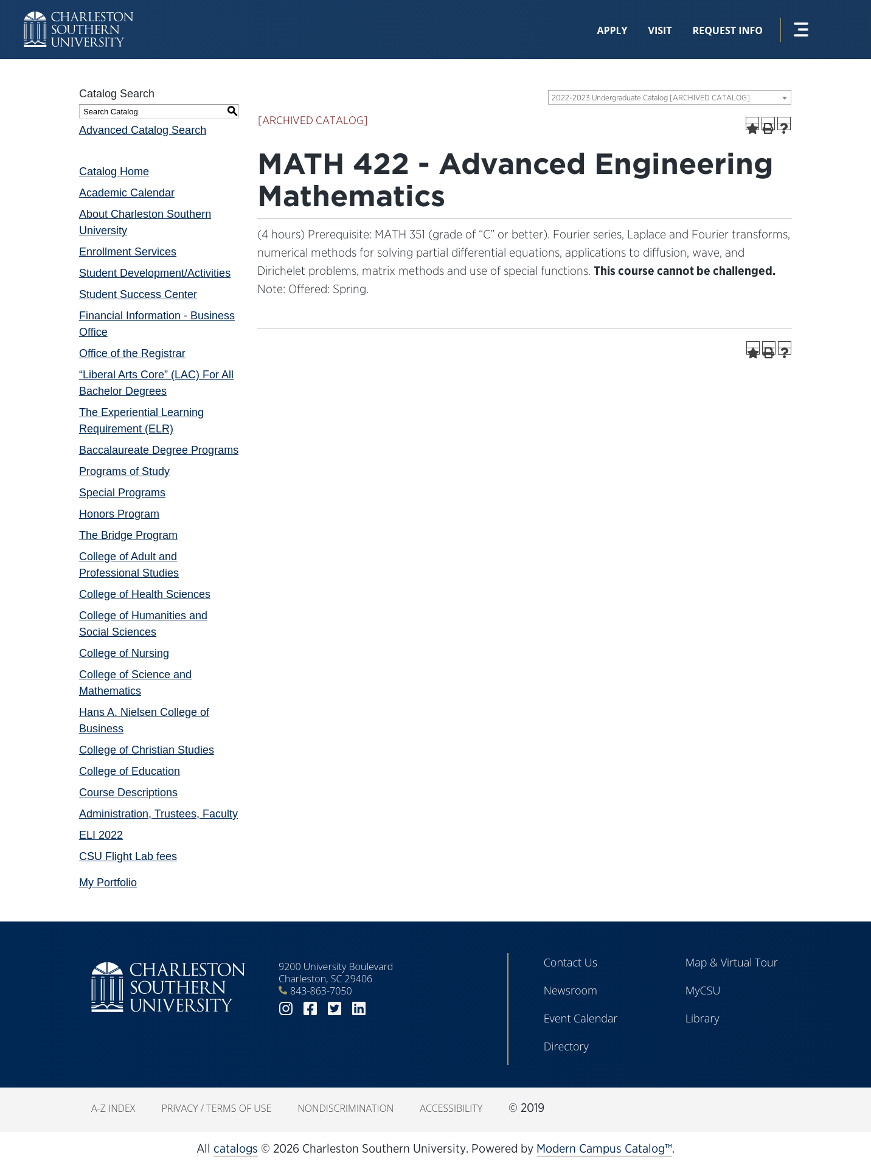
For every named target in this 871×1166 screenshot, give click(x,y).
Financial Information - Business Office (157, 324)
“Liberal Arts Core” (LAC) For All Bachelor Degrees (156, 383)
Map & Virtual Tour (731, 962)
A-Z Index (113, 1108)
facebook (310, 1009)
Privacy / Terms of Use (216, 1108)
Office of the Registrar (132, 353)
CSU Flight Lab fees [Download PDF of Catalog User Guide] (128, 856)
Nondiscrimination (345, 1108)
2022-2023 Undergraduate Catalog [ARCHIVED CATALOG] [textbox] (651, 97)
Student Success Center (138, 294)
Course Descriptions (128, 792)
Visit (660, 30)
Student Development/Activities (155, 273)
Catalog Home (114, 171)
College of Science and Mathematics (135, 682)
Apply (612, 30)
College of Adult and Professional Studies (129, 564)
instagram (286, 1009)
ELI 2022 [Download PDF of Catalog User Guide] (101, 835)
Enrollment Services (127, 252)
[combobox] (669, 97)
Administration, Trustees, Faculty (158, 814)
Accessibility (451, 1108)
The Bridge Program (128, 535)
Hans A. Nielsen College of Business (144, 720)
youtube (383, 1009)
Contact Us (571, 962)
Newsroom (570, 990)
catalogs (235, 1148)
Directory (566, 1046)
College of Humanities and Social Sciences (143, 623)
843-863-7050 (321, 991)
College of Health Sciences (144, 594)
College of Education (129, 771)
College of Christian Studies (146, 750)
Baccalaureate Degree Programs (158, 450)
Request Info (728, 30)
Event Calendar (581, 1018)
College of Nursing (124, 653)
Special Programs (122, 493)
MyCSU (703, 990)
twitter (334, 1009)
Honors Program (119, 514)
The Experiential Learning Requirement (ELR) (141, 420)
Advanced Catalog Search (142, 130)
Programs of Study (124, 471)
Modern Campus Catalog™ (604, 1148)
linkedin (359, 1009)
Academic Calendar (127, 193)
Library (702, 1018)
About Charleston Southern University (145, 222)
